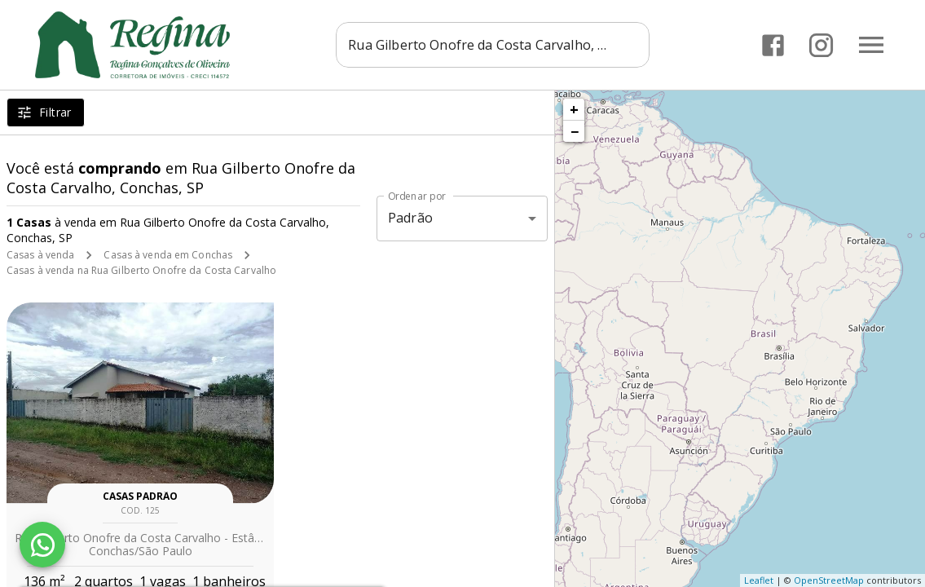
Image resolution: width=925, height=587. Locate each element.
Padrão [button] (410, 218)
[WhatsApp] (42, 544)
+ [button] (574, 109)
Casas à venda (40, 255)
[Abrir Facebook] (773, 45)
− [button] (574, 131)
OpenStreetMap (829, 580)
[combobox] (493, 45)
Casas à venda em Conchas (168, 255)
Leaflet (758, 580)
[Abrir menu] (871, 45)
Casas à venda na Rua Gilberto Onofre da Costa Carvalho (141, 270)
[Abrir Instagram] (821, 45)
